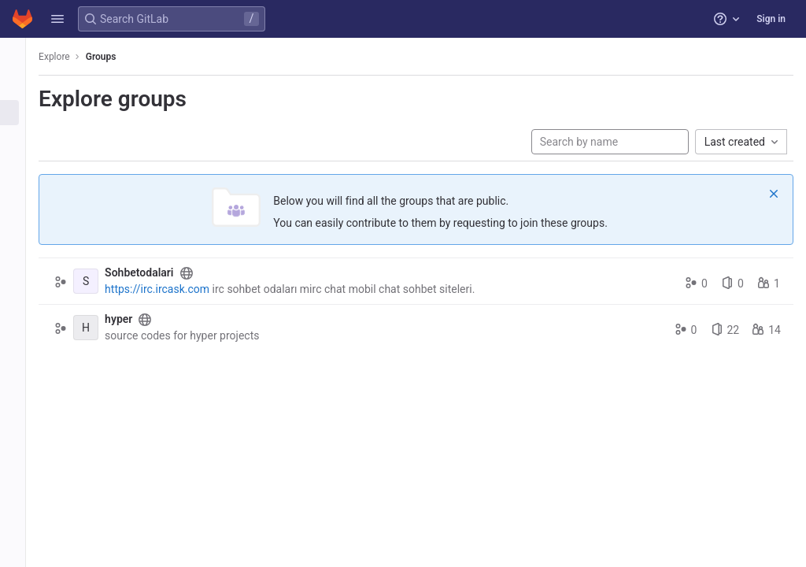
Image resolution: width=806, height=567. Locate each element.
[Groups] (21, 112)
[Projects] (21, 86)
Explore (72, 56)
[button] (57, 19)
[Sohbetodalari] (103, 281)
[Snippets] (21, 164)
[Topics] (21, 138)
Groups (119, 56)
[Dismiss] (773, 193)
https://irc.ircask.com (175, 289)
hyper (136, 319)
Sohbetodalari (157, 272)
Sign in (771, 18)
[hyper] (103, 327)
